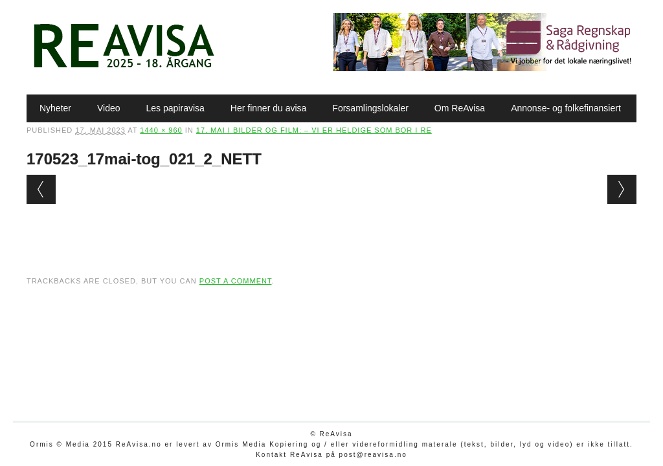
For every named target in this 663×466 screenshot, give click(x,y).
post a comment (235, 281)
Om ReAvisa (459, 108)
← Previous (41, 189)
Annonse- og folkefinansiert (566, 108)
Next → (621, 189)
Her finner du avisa (268, 108)
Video (108, 108)
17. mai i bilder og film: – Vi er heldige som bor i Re (314, 130)
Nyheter (55, 108)
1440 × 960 (161, 130)
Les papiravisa (175, 108)
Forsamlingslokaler (370, 108)
